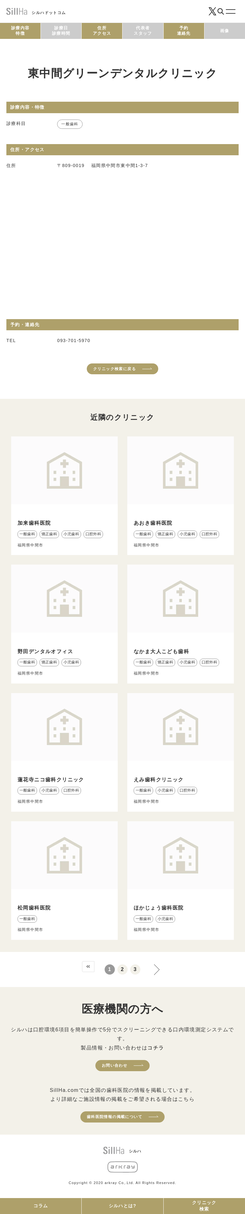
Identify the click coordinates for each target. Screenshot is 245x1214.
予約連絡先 (184, 31)
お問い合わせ (114, 1065)
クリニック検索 (204, 1205)
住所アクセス (102, 31)
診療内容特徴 (20, 31)
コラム (40, 1205)
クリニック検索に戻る (114, 369)
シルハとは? (123, 1205)
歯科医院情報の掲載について (114, 1117)
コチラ (155, 1047)
